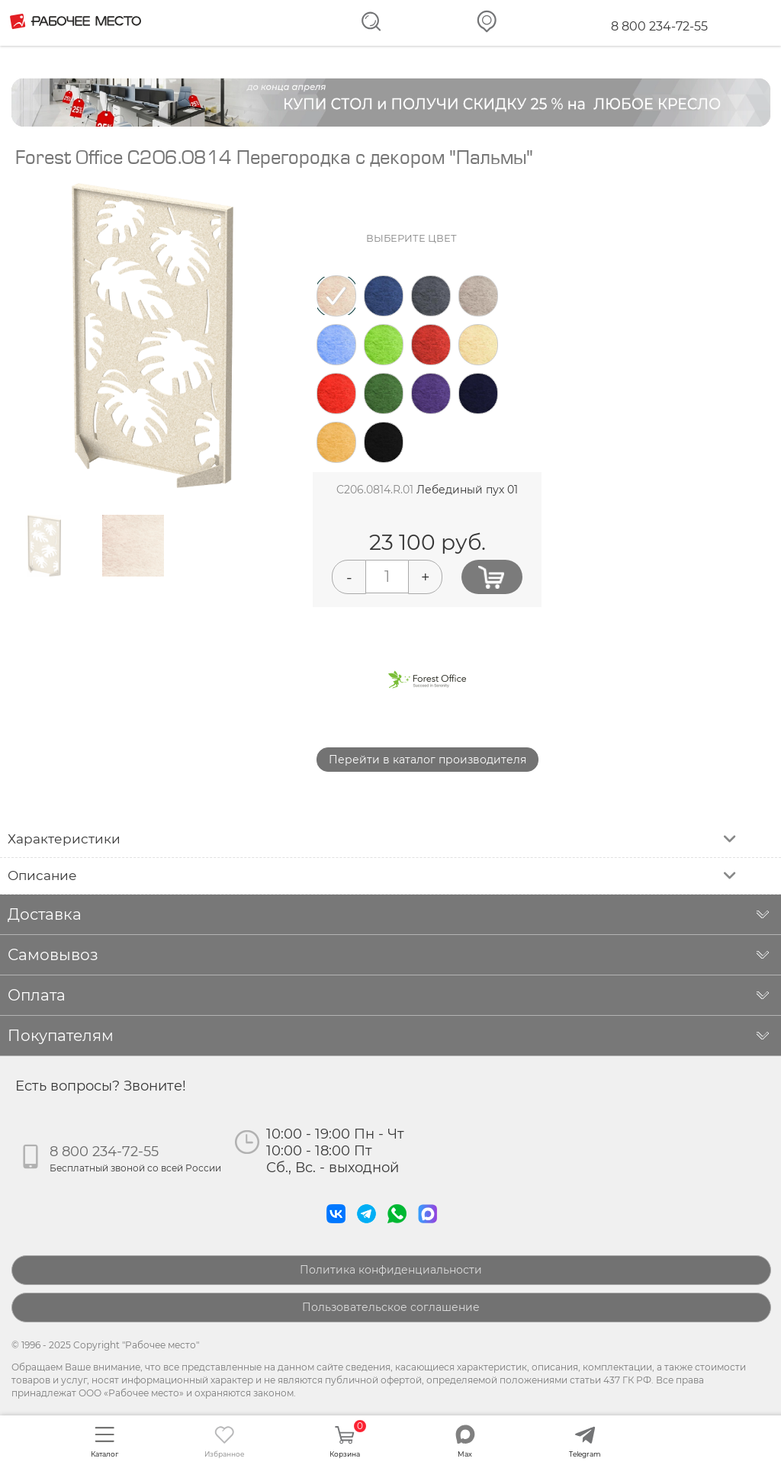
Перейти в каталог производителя (427, 759)
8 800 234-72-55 (659, 26)
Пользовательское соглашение (391, 1307)
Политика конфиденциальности (391, 1270)
